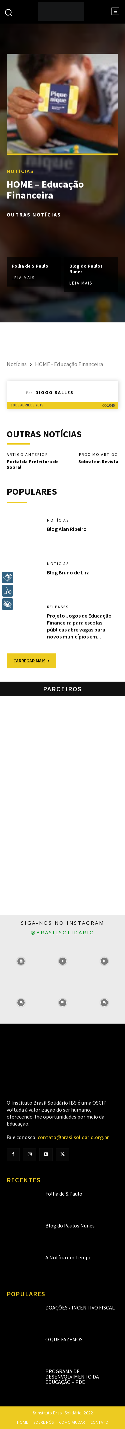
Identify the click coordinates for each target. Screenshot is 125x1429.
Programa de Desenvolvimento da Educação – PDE (72, 1376)
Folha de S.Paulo (30, 266)
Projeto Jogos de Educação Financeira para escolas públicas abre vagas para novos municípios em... (79, 625)
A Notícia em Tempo (68, 1257)
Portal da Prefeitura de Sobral (33, 464)
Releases (58, 607)
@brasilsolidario (63, 932)
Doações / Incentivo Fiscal (80, 1307)
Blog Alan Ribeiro (67, 529)
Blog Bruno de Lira (68, 572)
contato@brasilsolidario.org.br (73, 1137)
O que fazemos (64, 1339)
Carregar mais (31, 661)
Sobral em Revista (98, 461)
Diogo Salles (54, 392)
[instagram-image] (21, 961)
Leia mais (23, 278)
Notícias (20, 171)
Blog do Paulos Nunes (86, 269)
